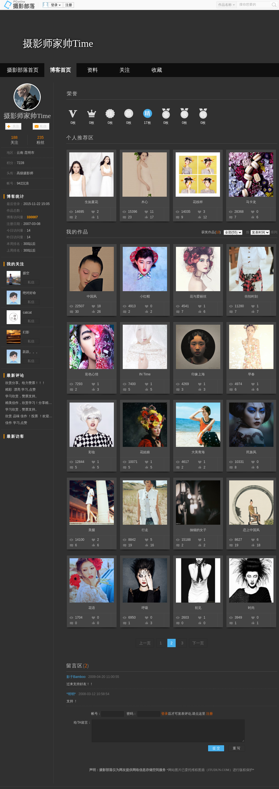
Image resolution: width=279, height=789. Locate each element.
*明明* (71, 694)
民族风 (251, 452)
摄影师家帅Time (27, 115)
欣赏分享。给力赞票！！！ (25, 383)
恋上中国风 (251, 530)
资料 (92, 70)
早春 (251, 374)
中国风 (92, 296)
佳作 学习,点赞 (16, 423)
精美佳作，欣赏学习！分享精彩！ (29, 403)
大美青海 (198, 452)
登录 (54, 4)
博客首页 (60, 70)
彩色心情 (91, 374)
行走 (145, 530)
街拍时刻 (251, 296)
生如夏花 (91, 202)
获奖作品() (211, 232)
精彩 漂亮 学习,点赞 (20, 389)
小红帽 (145, 296)
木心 (144, 202)
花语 (91, 608)
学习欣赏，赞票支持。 (22, 396)
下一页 (198, 643)
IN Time (144, 374)
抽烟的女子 (198, 530)
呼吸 (145, 608)
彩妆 (91, 452)
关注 (124, 70)
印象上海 (198, 374)
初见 (198, 608)
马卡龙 (251, 202)
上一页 (145, 643)
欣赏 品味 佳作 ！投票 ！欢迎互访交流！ (29, 416)
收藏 (157, 70)
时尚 (251, 608)
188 (14, 137)
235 (40, 137)
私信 (43, 126)
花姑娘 (145, 452)
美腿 (91, 530)
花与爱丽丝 (198, 296)
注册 (68, 5)
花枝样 (198, 202)
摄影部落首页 (23, 70)
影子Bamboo (76, 677)
